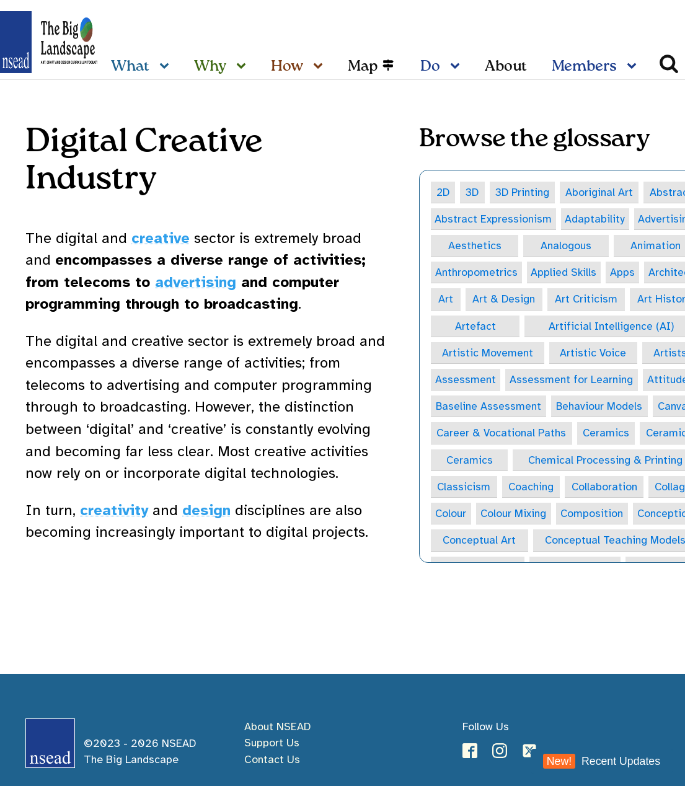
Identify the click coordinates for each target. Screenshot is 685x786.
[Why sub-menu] (243, 67)
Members (584, 67)
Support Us (271, 742)
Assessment (465, 381)
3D (473, 192)
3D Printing (523, 192)
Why (210, 67)
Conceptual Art (479, 543)
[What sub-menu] (166, 67)
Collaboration (605, 489)
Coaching (531, 489)
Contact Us (272, 759)
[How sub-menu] (320, 67)
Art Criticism (587, 300)
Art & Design (504, 300)
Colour (451, 516)
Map (363, 67)
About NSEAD (277, 726)
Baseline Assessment (489, 408)
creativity (114, 510)
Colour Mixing (514, 516)
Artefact (475, 326)
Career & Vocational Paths (501, 435)
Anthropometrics (476, 273)
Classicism (464, 489)
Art (445, 300)
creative (160, 238)
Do (430, 67)
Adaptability (595, 219)
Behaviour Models (600, 408)
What (130, 67)
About (506, 67)
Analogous (566, 246)
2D (443, 192)
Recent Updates (601, 761)
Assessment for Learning (572, 381)
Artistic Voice (593, 354)
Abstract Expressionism (493, 219)
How (287, 67)
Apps (623, 273)
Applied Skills (564, 273)
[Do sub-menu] (457, 67)
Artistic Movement (487, 354)
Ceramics (606, 435)
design (206, 510)
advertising (195, 282)
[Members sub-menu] (634, 67)
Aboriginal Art (600, 192)
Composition (592, 516)
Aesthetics (475, 246)
